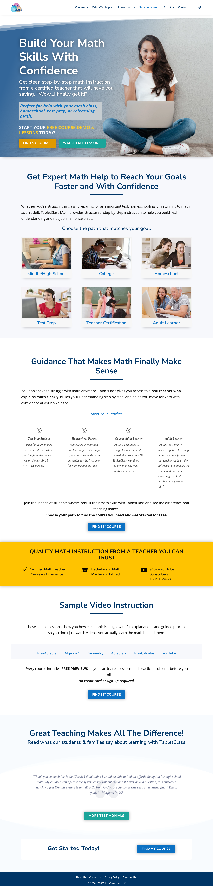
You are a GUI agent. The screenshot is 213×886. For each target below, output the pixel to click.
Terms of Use (130, 876)
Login (198, 7)
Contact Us (185, 7)
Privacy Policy (112, 876)
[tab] (47, 652)
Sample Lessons (149, 7)
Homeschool (124, 7)
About (167, 7)
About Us (81, 876)
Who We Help (101, 7)
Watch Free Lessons (82, 142)
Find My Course (37, 142)
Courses (80, 7)
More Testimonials (106, 815)
